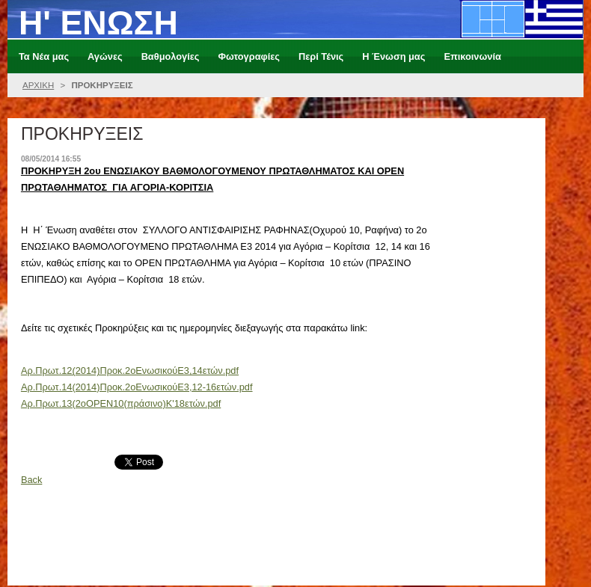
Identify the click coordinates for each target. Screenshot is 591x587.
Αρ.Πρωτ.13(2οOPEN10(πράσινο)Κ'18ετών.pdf (121, 403)
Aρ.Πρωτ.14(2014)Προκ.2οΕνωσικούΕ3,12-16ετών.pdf (137, 387)
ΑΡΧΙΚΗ (38, 85)
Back (31, 479)
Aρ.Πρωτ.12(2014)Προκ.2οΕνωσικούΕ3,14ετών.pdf (130, 370)
